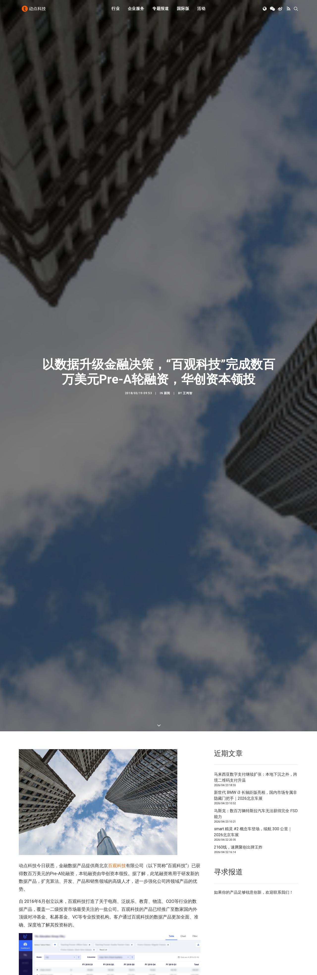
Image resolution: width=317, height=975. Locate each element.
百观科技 (117, 832)
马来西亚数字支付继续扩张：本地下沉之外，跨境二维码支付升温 (255, 743)
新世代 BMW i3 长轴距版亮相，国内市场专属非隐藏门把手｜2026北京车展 (255, 761)
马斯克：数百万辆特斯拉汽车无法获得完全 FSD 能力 (256, 780)
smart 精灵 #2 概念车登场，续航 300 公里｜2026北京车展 (253, 798)
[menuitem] (115, 10)
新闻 (167, 376)
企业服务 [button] (136, 10)
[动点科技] (35, 11)
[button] (265, 10)
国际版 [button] (183, 10)
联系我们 (281, 858)
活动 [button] (201, 10)
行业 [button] (115, 10)
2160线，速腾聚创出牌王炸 (238, 813)
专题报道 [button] (160, 10)
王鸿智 (187, 376)
